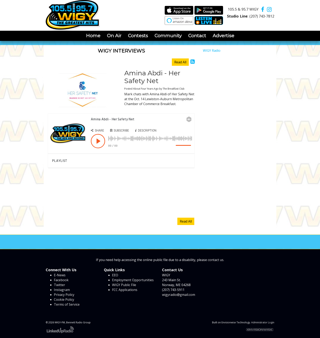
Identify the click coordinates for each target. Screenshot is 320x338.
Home (93, 35)
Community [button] (168, 35)
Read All (180, 62)
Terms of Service (67, 304)
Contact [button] (197, 35)
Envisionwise (228, 322)
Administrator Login (262, 322)
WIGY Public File (124, 285)
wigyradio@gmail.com (178, 294)
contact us (215, 260)
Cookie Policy (64, 299)
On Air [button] (114, 35)
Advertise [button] (223, 35)
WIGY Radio (211, 50)
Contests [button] (138, 35)
